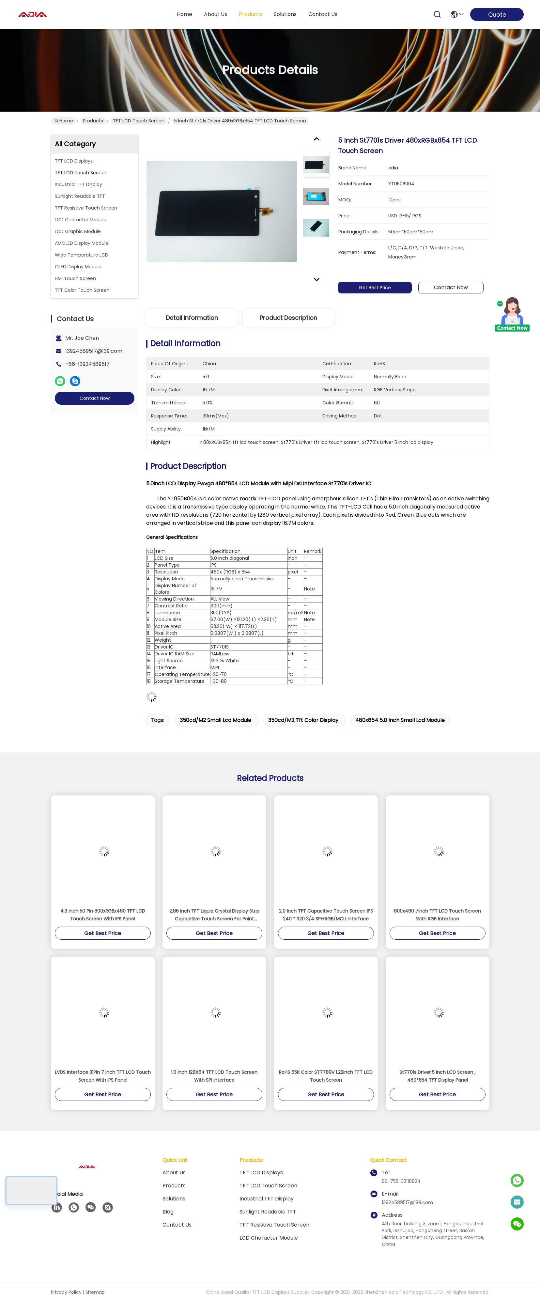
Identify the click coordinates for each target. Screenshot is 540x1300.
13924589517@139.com (93, 351)
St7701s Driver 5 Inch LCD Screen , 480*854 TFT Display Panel (437, 1076)
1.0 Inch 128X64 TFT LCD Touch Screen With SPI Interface (214, 1076)
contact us (322, 14)
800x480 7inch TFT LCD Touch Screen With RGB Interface (437, 915)
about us (215, 14)
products (250, 14)
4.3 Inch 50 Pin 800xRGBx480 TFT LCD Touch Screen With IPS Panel (102, 915)
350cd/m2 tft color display (303, 720)
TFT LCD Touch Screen (138, 120)
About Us (174, 1172)
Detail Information (192, 318)
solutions (285, 14)
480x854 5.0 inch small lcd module (400, 720)
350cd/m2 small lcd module (215, 720)
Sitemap (95, 1292)
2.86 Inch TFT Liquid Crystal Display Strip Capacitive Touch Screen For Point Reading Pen (214, 915)
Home (184, 14)
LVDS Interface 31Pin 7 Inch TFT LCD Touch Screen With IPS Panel (103, 1076)
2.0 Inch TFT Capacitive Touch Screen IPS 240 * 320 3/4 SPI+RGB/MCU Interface (326, 915)
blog (168, 1211)
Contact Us (177, 1225)
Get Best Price (378, 287)
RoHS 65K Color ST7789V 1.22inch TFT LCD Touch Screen (326, 1076)
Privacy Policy (66, 1292)
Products (93, 120)
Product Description (288, 318)
